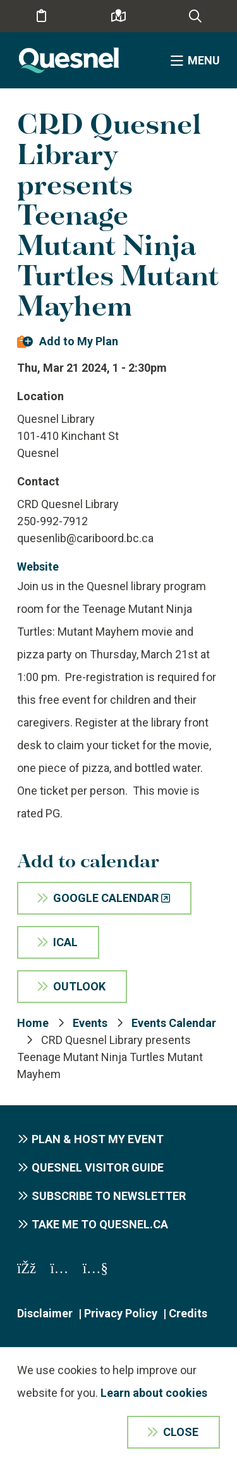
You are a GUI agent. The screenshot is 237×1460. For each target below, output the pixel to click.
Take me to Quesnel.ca (100, 1224)
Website (38, 566)
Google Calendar (106, 898)
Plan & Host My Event (98, 1139)
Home (33, 1023)
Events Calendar (173, 1023)
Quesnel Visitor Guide (98, 1167)
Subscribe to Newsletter (109, 1195)
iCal (65, 942)
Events (90, 1023)
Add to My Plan (78, 341)
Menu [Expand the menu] (204, 60)
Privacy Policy (120, 1313)
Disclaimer (45, 1313)
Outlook (79, 986)
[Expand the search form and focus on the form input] (195, 16)
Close (180, 1432)
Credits (188, 1313)
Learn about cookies (153, 1392)
